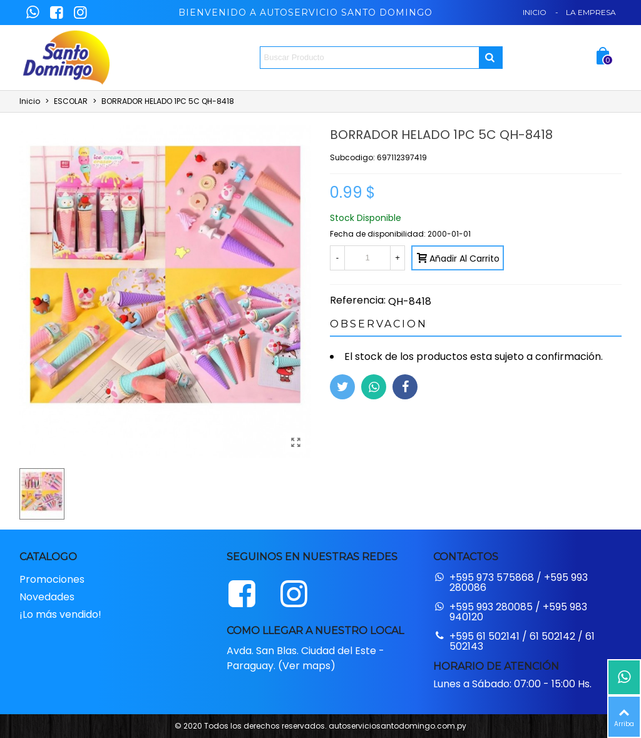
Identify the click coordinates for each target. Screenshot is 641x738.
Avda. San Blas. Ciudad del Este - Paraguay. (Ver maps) (305, 658)
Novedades (46, 597)
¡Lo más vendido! (60, 614)
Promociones (52, 579)
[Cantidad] (367, 257)
